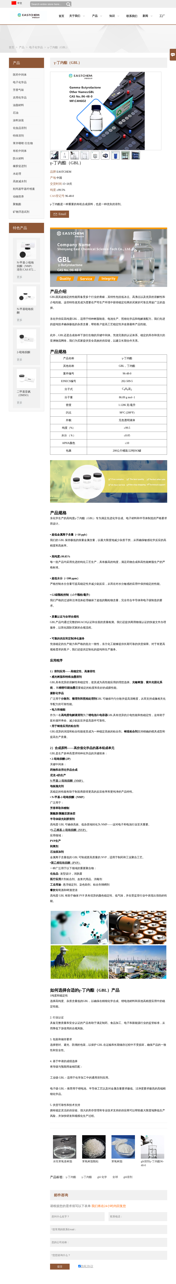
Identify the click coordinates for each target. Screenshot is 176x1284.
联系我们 (131, 16)
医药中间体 (20, 74)
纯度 (53, 189)
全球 (115, 1177)
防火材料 (18, 158)
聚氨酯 (17, 204)
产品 (98, 16)
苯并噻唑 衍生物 (23, 143)
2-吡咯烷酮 (23, 352)
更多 (19, 277)
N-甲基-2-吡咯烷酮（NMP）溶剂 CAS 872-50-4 (25, 266)
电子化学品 (36, 47)
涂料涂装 (18, 120)
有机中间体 (20, 150)
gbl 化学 (102, 1177)
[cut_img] (54, 155)
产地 (53, 177)
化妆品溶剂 (20, 128)
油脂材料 (18, 105)
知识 (115, 16)
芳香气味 (18, 89)
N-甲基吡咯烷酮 (25, 311)
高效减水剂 (20, 181)
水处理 (17, 173)
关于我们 (78, 16)
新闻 (149, 16)
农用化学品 (20, 97)
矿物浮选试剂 (21, 211)
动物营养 (18, 196)
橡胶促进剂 (20, 166)
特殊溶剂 (18, 135)
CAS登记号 (57, 195)
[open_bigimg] (105, 111)
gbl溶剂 (127, 1177)
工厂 (162, 16)
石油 (15, 112)
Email (59, 214)
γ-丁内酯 (71, 1177)
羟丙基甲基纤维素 (24, 189)
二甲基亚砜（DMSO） (24, 393)
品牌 (53, 171)
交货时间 (56, 183)
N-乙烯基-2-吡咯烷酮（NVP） (69, 830)
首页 (61, 16)
